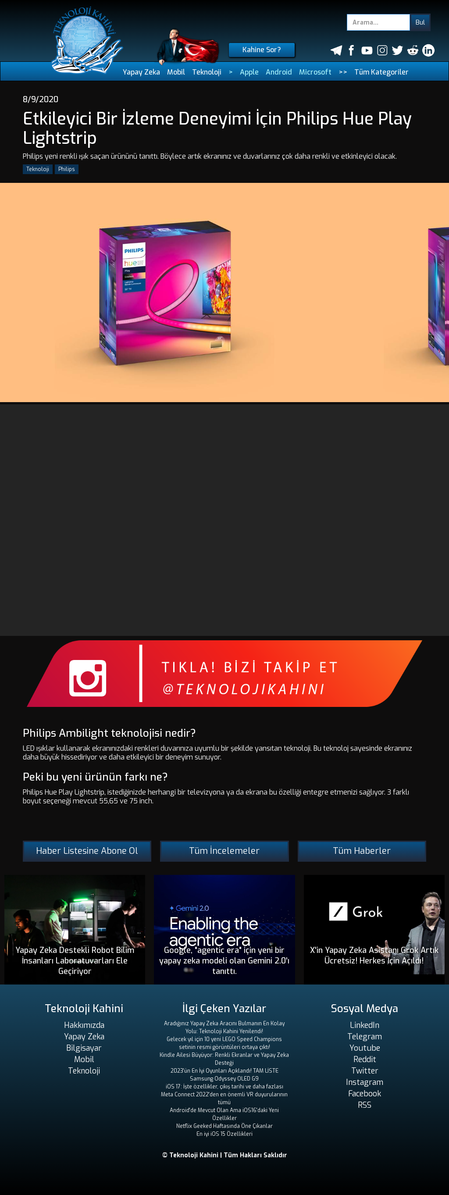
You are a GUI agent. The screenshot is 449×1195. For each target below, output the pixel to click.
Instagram (364, 1082)
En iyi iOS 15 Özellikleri (224, 1134)
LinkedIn (364, 1025)
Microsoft (315, 72)
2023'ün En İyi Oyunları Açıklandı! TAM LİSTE (224, 1070)
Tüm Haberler (362, 851)
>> (343, 72)
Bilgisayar (84, 1048)
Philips (66, 169)
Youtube (364, 1048)
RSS (364, 1105)
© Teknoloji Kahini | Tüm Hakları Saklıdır (224, 1155)
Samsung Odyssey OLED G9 (224, 1078)
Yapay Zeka (141, 72)
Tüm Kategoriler (381, 72)
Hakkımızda (84, 1025)
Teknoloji (206, 72)
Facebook (364, 1093)
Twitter (364, 1071)
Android (279, 72)
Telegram (364, 1036)
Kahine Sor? (261, 49)
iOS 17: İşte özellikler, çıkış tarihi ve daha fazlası (224, 1086)
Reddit (364, 1059)
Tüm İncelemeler (224, 851)
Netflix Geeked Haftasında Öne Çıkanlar (224, 1126)
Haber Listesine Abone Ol (87, 851)
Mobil (176, 72)
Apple (249, 72)
